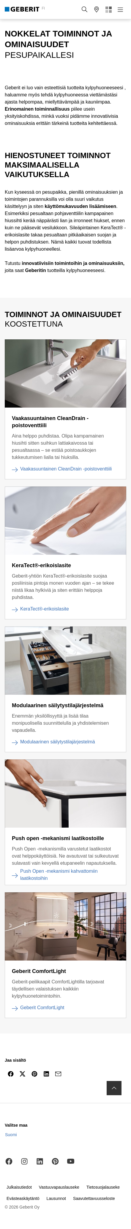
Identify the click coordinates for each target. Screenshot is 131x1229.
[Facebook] (9, 1161)
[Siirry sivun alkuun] (114, 1088)
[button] (85, 9)
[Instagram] (24, 1161)
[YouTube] (71, 1161)
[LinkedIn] (40, 1161)
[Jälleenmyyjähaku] (96, 9)
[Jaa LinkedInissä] (46, 1074)
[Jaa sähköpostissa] (58, 1074)
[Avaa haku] (85, 9)
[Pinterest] (55, 1161)
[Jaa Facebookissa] (11, 1074)
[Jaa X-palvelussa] (23, 1074)
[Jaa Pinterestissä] (34, 1074)
